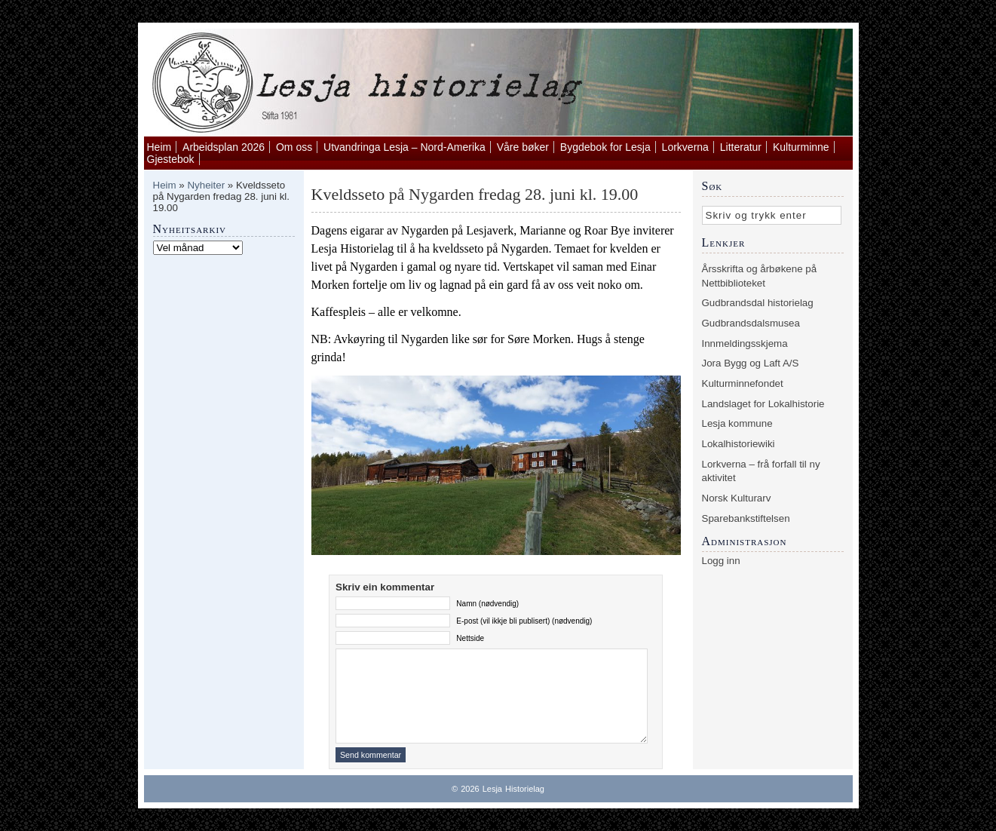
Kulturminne (801, 147)
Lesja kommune (737, 423)
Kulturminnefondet (742, 383)
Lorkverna (685, 147)
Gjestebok (171, 159)
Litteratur (741, 147)
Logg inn (721, 560)
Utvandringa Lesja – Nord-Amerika (404, 147)
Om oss (294, 147)
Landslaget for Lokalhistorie (763, 403)
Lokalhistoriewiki (738, 443)
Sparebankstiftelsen (746, 518)
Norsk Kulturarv (736, 498)
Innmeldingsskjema (745, 343)
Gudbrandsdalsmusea (751, 323)
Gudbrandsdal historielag (758, 302)
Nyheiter (206, 185)
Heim (159, 147)
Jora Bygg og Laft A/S (750, 363)
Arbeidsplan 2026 (223, 147)
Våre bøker (523, 147)
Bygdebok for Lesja (605, 147)
